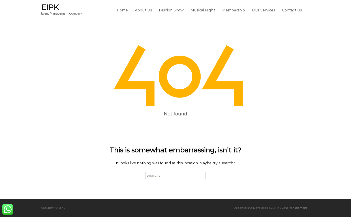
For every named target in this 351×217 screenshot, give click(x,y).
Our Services (263, 10)
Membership (233, 10)
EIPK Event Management (290, 207)
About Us (143, 10)
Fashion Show (171, 10)
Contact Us (292, 10)
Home (122, 10)
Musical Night (203, 10)
